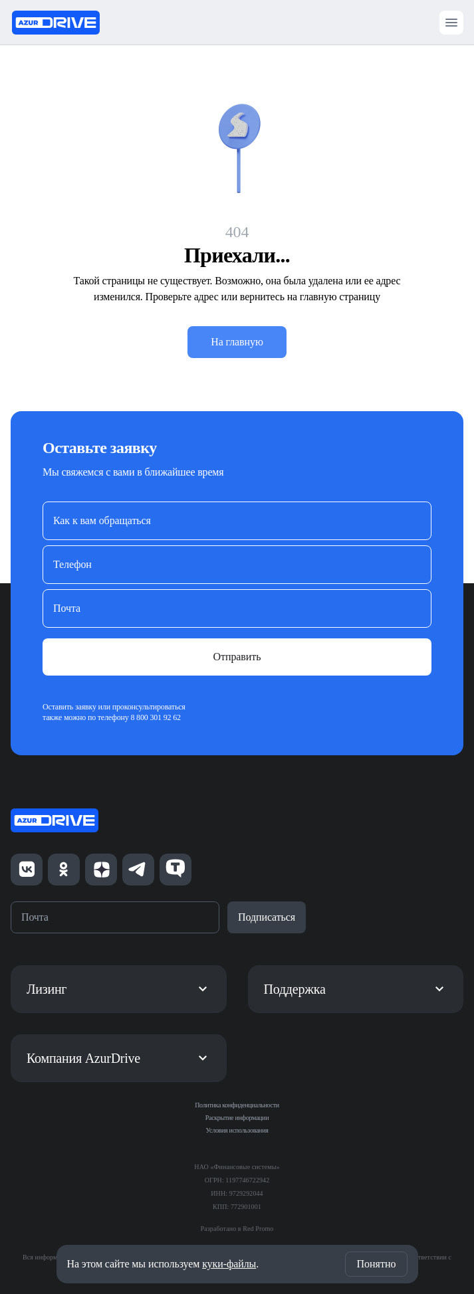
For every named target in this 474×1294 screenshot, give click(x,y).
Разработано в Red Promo (237, 1228)
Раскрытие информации (237, 1117)
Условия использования (237, 1130)
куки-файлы (229, 1263)
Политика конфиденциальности (237, 1105)
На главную (237, 341)
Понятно (376, 1263)
